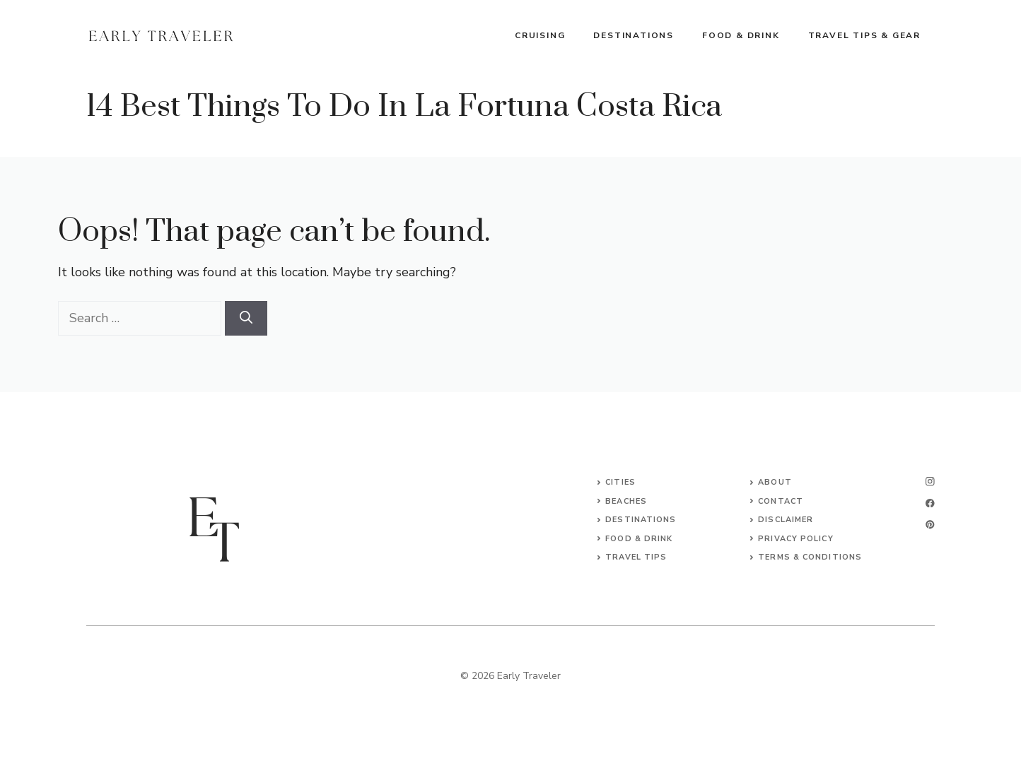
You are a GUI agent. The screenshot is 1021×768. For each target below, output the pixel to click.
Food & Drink (741, 35)
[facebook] (930, 503)
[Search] (246, 318)
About (775, 482)
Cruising (540, 35)
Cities (620, 482)
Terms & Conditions (810, 557)
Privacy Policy (795, 538)
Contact (780, 501)
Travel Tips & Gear (864, 35)
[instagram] (930, 481)
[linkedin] (930, 524)
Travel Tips (636, 557)
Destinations (633, 35)
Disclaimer (785, 519)
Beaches (626, 501)
